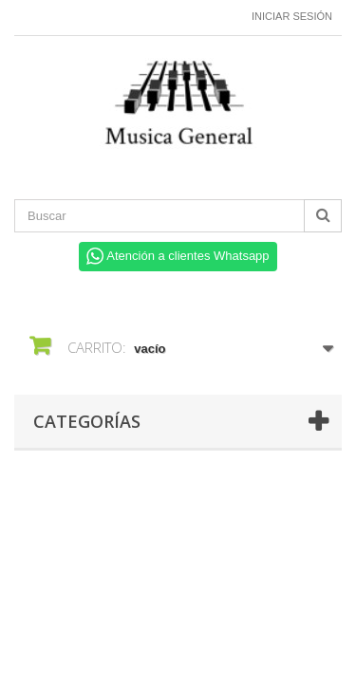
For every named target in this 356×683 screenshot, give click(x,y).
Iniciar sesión (292, 16)
